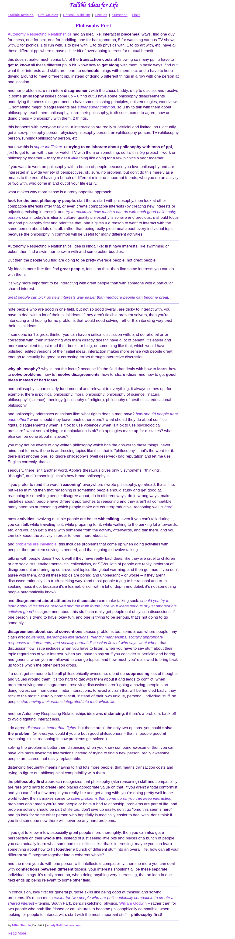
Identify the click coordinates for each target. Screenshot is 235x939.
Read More (17, 933)
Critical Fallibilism (76, 15)
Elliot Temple (21, 925)
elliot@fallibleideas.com (63, 925)
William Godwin (133, 903)
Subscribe (120, 15)
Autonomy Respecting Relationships (40, 34)
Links (136, 15)
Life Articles (48, 15)
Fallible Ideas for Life (93, 5)
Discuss (101, 15)
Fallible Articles (21, 15)
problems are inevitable (36, 544)
